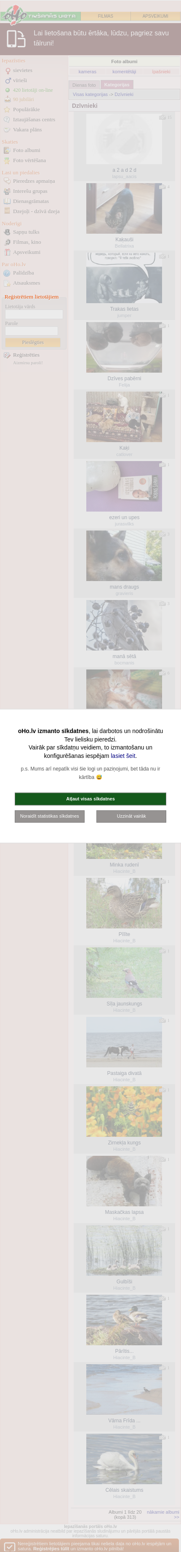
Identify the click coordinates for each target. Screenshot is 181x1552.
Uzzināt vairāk (131, 816)
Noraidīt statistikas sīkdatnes (49, 816)
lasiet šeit (123, 755)
